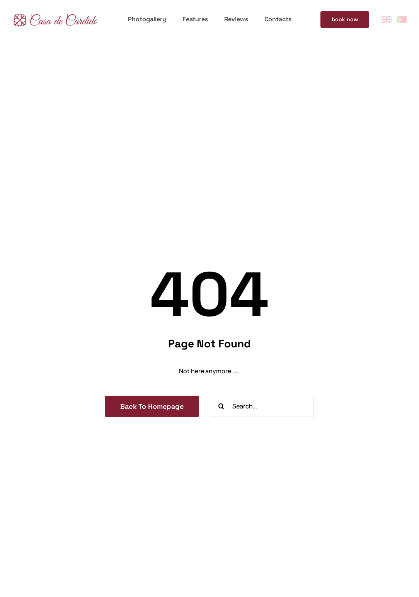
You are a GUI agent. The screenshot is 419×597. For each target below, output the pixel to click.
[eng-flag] (387, 19)
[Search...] (262, 406)
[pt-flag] (402, 19)
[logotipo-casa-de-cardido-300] (55, 13)
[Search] (221, 406)
